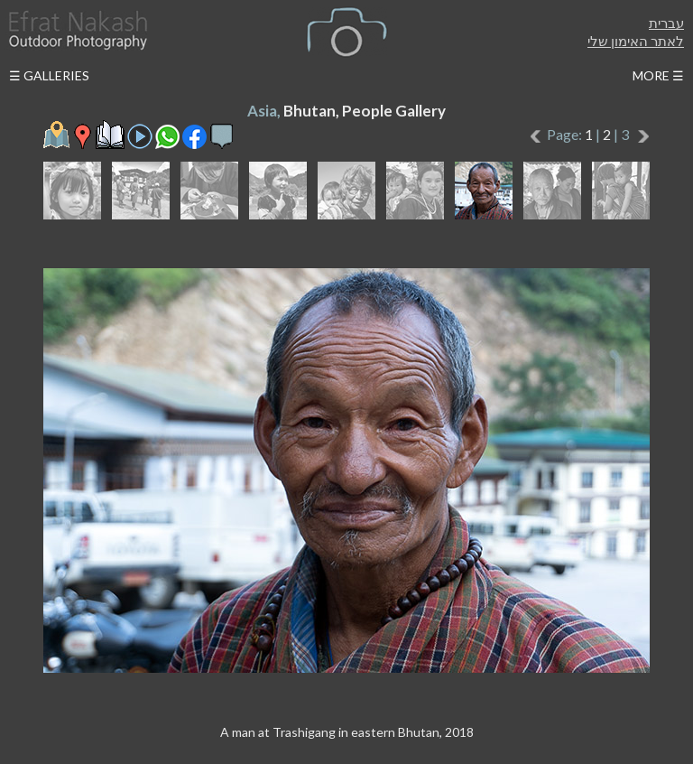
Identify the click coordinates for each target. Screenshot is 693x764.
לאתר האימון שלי (635, 41)
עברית (666, 22)
